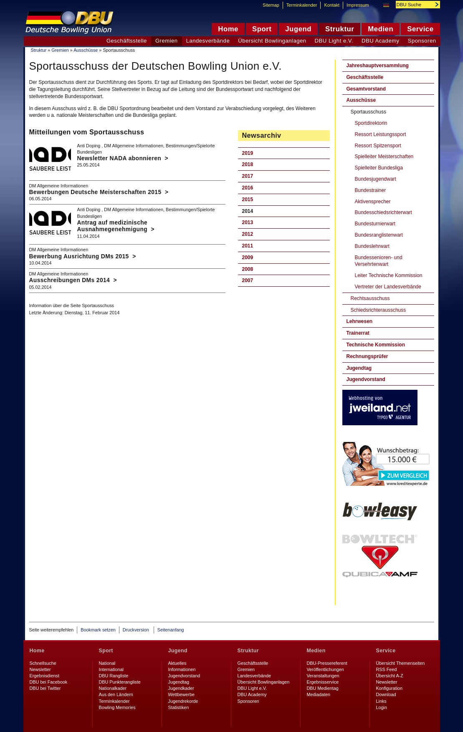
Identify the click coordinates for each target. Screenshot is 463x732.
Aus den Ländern (116, 694)
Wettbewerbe (181, 694)
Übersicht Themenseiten (400, 663)
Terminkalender (301, 5)
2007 (247, 280)
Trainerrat (358, 333)
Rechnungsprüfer (367, 356)
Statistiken (178, 707)
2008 (247, 269)
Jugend (178, 651)
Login (381, 707)
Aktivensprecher (373, 201)
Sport (106, 651)
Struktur (39, 50)
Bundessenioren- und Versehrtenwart (378, 261)
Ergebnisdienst (44, 675)
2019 (247, 153)
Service (386, 651)
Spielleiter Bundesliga (379, 168)
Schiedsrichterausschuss (378, 310)
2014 (247, 211)
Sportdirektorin (371, 123)
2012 (247, 234)
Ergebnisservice (323, 681)
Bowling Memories (117, 707)
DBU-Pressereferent (327, 663)
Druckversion (136, 629)
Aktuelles (177, 663)
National (107, 663)
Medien (316, 651)
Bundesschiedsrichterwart (383, 212)
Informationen (182, 669)
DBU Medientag (323, 688)
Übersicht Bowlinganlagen (272, 41)
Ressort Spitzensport (378, 146)
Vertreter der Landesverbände (388, 287)
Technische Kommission (376, 345)
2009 (247, 257)
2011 (247, 246)
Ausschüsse (85, 50)
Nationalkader (113, 688)
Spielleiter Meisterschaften (384, 156)
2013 (247, 222)
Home (37, 651)
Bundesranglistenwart (379, 235)
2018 (247, 164)
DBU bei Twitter (45, 688)
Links (381, 701)
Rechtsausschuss (370, 298)
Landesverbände (208, 41)
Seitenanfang (170, 629)
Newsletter (40, 669)
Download (386, 694)
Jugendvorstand (366, 379)
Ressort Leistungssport (380, 134)
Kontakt (331, 5)
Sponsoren (422, 41)
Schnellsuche (43, 663)
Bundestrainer (370, 190)
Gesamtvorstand (366, 89)
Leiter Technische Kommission (389, 275)
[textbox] (413, 4)
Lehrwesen (360, 321)
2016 (247, 188)
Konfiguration (389, 688)
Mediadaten (318, 694)
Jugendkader (181, 688)
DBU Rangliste (114, 675)
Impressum (358, 5)
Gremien (59, 50)
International (111, 669)
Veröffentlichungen (325, 669)
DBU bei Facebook (49, 681)
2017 (247, 176)
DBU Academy (381, 41)
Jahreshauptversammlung (378, 65)
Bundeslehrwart (372, 246)
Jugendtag (359, 368)
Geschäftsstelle (365, 77)
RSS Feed (386, 669)
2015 (247, 199)
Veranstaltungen (323, 675)
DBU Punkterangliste (120, 681)
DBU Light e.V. (334, 41)
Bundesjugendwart (375, 179)
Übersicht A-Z (389, 675)
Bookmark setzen (98, 629)
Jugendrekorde (183, 701)
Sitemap (271, 5)
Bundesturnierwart (375, 224)
